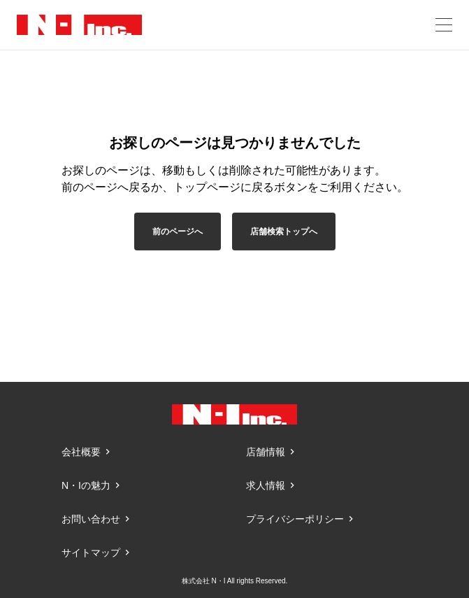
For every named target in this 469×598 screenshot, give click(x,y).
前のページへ (177, 231)
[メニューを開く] (443, 24)
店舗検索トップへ (283, 231)
